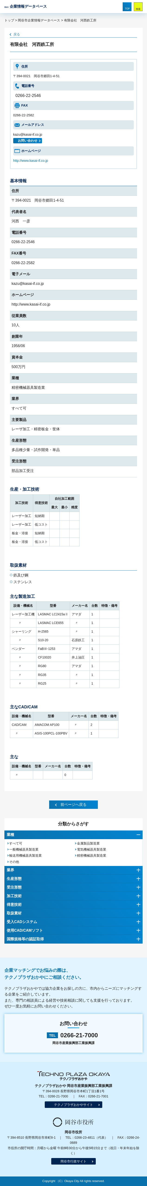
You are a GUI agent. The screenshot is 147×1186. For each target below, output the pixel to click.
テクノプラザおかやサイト (73, 1105)
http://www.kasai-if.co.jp (30, 160)
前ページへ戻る (73, 805)
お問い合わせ (27, 140)
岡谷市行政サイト (73, 1161)
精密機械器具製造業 (91, 855)
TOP (127, 8)
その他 (14, 862)
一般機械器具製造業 (23, 849)
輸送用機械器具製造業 (25, 855)
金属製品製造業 (88, 843)
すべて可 (15, 843)
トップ (9, 20)
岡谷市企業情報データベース (39, 20)
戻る (16, 34)
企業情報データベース (25, 6)
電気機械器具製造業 (91, 849)
